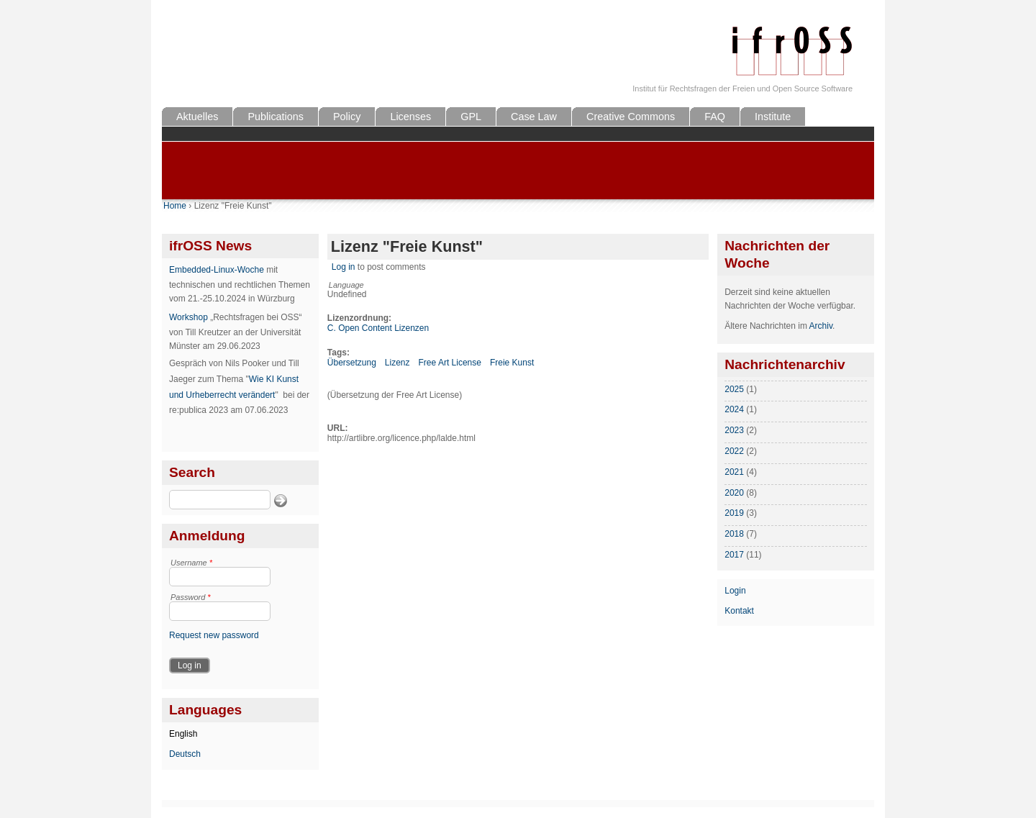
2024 (734, 409)
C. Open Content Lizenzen (378, 328)
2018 (734, 534)
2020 (734, 493)
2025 (734, 389)
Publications (275, 116)
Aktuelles (197, 116)
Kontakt (739, 611)
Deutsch (185, 754)
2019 (734, 513)
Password (191, 597)
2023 (734, 430)
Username (191, 562)
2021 (734, 472)
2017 (734, 555)
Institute (773, 116)
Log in (343, 267)
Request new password (214, 635)
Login (734, 591)
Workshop (188, 317)
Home (174, 206)
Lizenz (397, 363)
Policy (346, 116)
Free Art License (450, 363)
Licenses (410, 116)
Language (346, 285)
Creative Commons (630, 116)
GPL (470, 116)
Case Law (534, 116)
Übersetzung (351, 363)
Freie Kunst (512, 363)
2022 (734, 451)
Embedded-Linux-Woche (216, 270)
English (183, 734)
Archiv (820, 326)
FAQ (714, 116)
